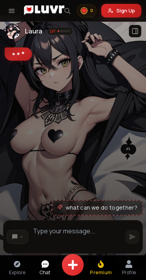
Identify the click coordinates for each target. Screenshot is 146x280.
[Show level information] (60, 31)
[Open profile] (135, 31)
